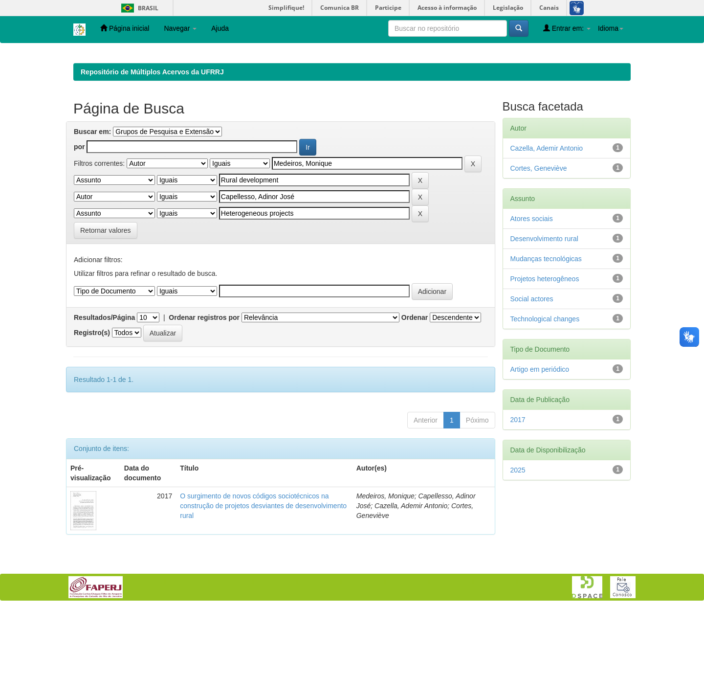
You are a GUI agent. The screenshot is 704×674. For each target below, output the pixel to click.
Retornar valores (105, 294)
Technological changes (545, 382)
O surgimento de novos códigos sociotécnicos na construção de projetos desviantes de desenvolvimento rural (263, 569)
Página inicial (124, 28)
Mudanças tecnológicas (546, 322)
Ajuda (220, 28)
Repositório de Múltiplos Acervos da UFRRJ (152, 135)
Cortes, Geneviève (538, 232)
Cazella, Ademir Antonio (546, 212)
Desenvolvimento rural (544, 302)
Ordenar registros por (204, 381)
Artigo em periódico (540, 433)
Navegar (180, 28)
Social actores (531, 362)
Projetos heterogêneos (544, 342)
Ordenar (414, 381)
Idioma (610, 28)
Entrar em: (567, 28)
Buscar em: (92, 195)
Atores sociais (531, 282)
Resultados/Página (104, 381)
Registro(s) (92, 396)
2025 (518, 534)
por (79, 210)
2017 (518, 483)
